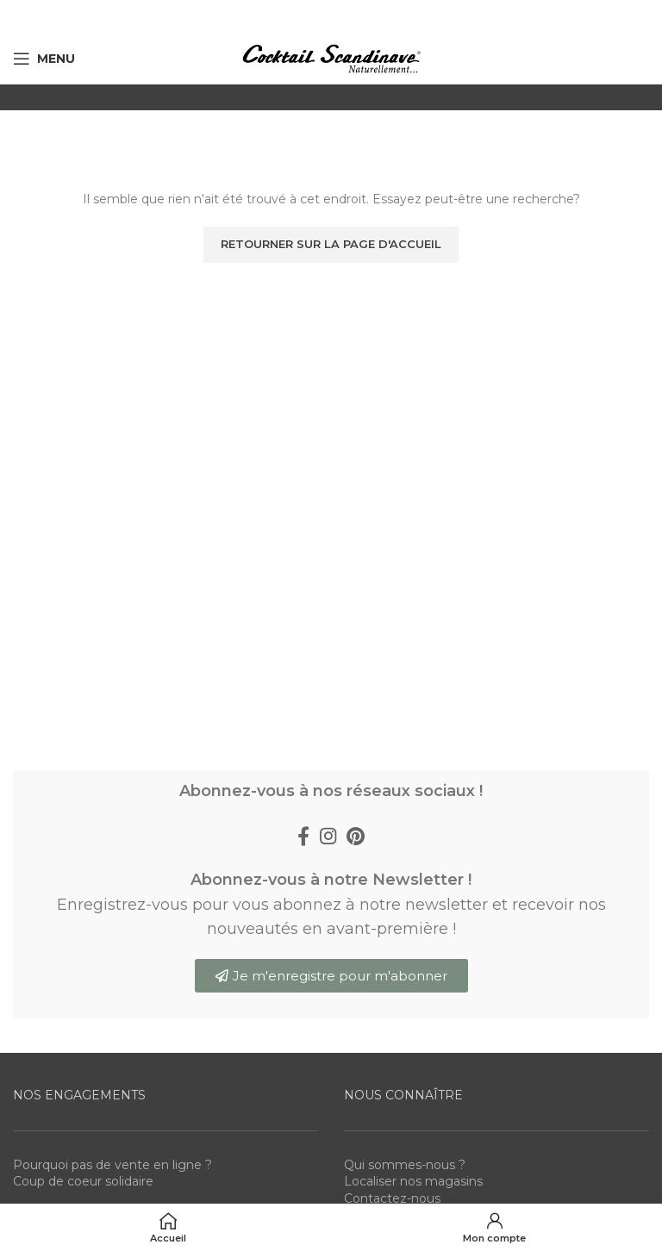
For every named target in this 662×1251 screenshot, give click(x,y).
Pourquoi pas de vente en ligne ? (112, 1165)
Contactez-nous (392, 1198)
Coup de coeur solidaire (83, 1181)
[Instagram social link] (328, 835)
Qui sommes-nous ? (404, 1165)
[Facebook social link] (303, 835)
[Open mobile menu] (44, 58)
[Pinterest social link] (355, 835)
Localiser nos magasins (413, 1181)
